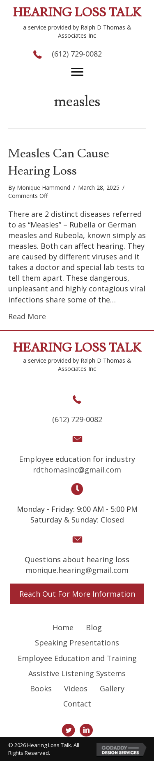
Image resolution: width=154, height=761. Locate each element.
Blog (94, 627)
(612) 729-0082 (77, 54)
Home (63, 627)
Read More (27, 316)
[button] (77, 72)
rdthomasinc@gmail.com (77, 470)
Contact (77, 704)
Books (41, 688)
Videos (75, 688)
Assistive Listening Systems (77, 673)
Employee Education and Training (77, 658)
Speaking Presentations (77, 642)
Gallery (112, 688)
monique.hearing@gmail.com (77, 570)
